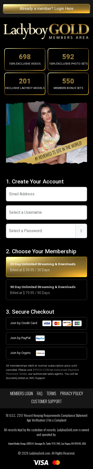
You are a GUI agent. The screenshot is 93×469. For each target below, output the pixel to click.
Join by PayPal (27, 338)
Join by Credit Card (46, 323)
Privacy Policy (71, 393)
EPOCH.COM (41, 370)
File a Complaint (56, 420)
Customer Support (46, 401)
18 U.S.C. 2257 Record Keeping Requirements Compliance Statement (46, 415)
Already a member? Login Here (46, 8)
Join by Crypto (27, 353)
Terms (51, 393)
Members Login (21, 393)
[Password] (41, 231)
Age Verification (36, 420)
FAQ (39, 393)
